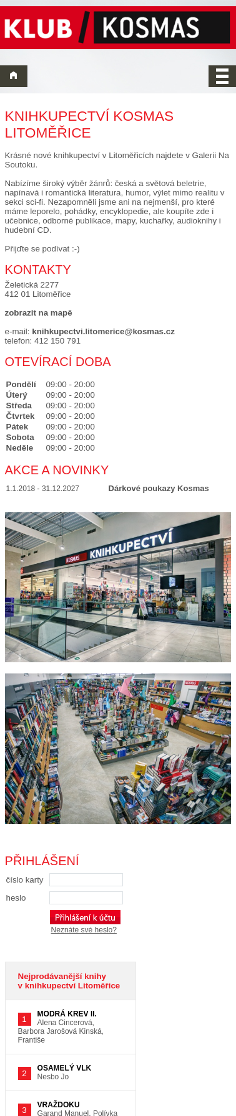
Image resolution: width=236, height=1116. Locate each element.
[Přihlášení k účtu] (85, 917)
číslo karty (25, 879)
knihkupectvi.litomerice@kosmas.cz (103, 331)
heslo (16, 898)
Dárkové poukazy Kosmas (159, 488)
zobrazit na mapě (38, 312)
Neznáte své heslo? (84, 930)
